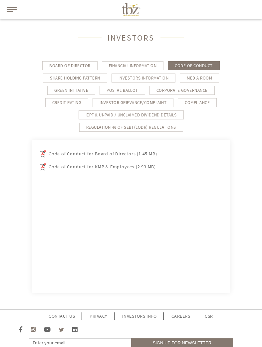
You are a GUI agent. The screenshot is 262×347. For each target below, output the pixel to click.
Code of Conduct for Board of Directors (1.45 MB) (103, 154)
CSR (209, 316)
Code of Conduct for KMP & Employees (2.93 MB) (102, 167)
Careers (180, 316)
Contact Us (62, 316)
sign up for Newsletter (182, 342)
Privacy (99, 316)
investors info (139, 316)
